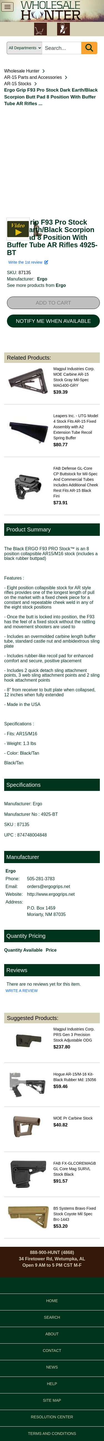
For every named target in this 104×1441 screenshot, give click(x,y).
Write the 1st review (28, 262)
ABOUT (52, 1334)
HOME (52, 1301)
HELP (52, 1384)
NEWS (52, 1367)
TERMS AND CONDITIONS (52, 1433)
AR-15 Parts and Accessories (33, 77)
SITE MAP (52, 1400)
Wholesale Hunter (21, 71)
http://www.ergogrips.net (51, 894)
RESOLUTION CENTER (52, 1417)
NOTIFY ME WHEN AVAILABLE (53, 321)
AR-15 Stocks (17, 83)
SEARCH (52, 1317)
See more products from (36, 285)
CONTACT (52, 1350)
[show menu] (7, 7)
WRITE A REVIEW (22, 990)
